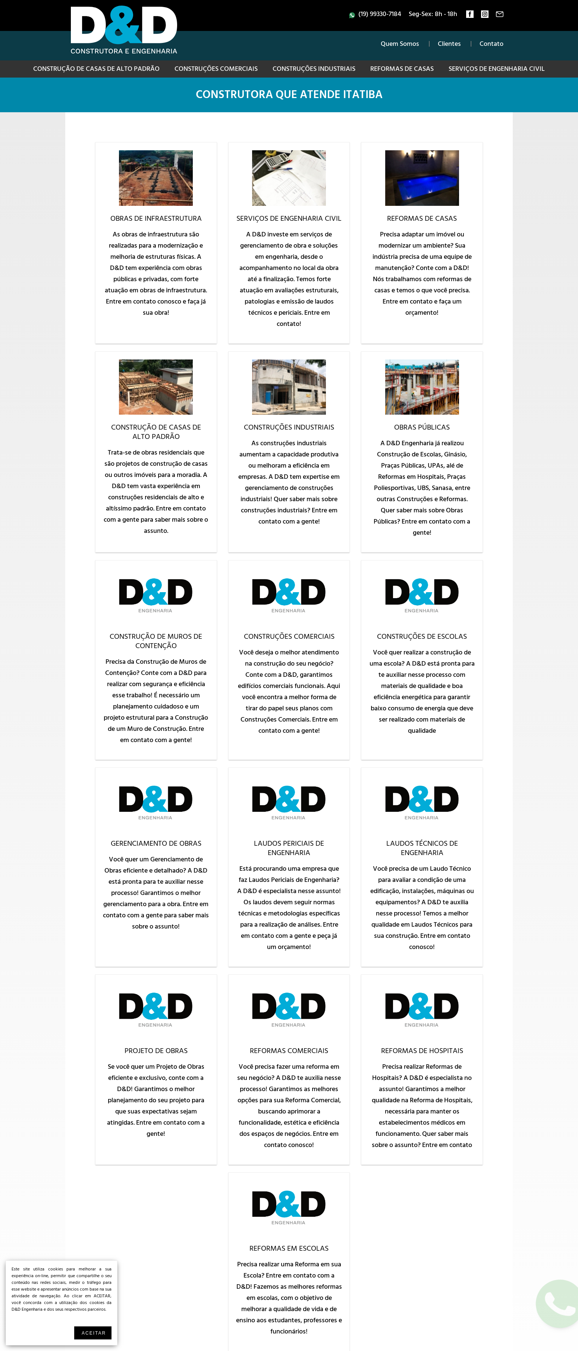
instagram (485, 16)
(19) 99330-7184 (379, 15)
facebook (470, 16)
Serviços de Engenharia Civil (497, 69)
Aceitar (94, 1333)
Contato (491, 44)
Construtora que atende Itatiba (289, 96)
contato (499, 16)
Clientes (449, 44)
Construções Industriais (314, 69)
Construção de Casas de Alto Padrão (96, 69)
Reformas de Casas (402, 69)
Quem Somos (400, 44)
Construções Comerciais (216, 69)
